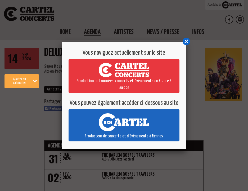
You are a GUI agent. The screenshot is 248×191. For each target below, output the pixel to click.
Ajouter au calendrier (25, 81)
